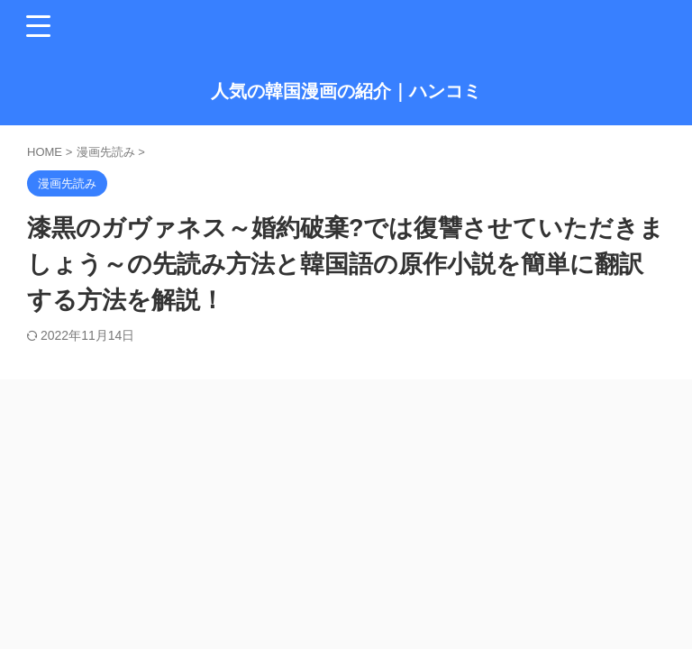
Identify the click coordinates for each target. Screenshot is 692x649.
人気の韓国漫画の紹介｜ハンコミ (346, 91)
